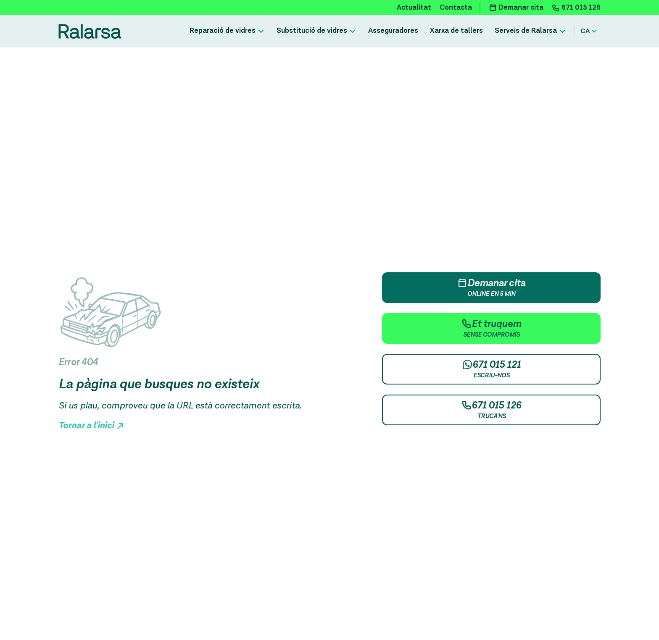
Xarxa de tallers (456, 30)
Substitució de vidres (312, 30)
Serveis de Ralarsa (526, 30)
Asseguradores (393, 30)
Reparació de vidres (223, 30)
